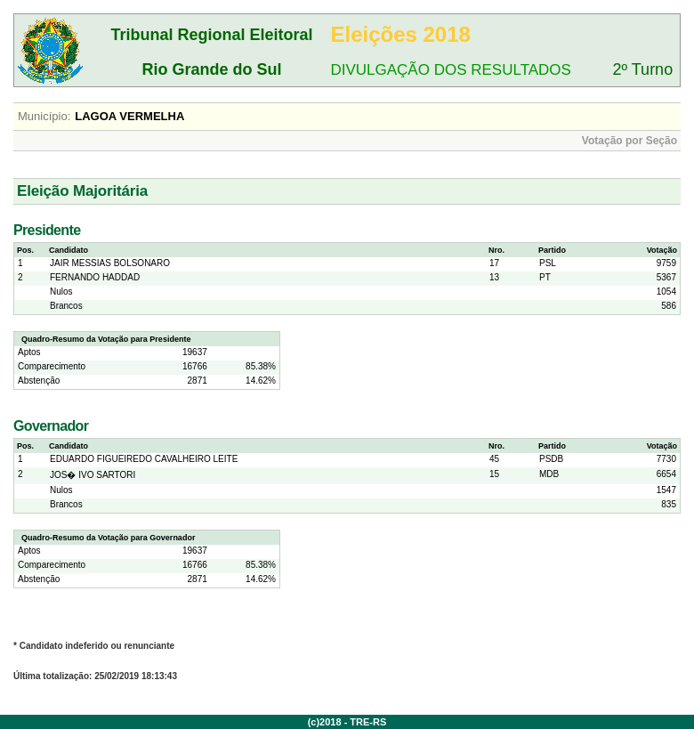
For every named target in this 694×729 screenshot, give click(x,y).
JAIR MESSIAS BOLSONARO (110, 263)
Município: (44, 116)
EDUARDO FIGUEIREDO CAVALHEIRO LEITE (144, 459)
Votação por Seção (629, 140)
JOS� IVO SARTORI (92, 475)
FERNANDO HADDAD (95, 277)
